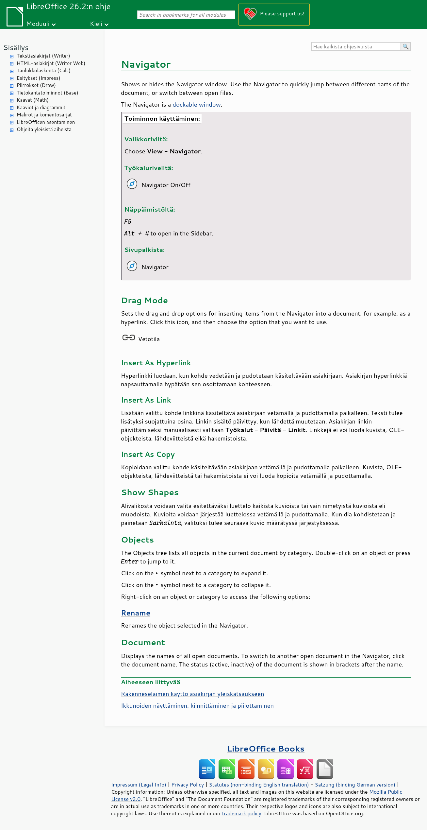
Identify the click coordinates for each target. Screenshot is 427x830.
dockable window (196, 104)
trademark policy (241, 813)
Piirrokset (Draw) (36, 85)
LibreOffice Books (266, 748)
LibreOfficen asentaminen (46, 122)
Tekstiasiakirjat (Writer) (43, 55)
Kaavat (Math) (33, 99)
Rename (135, 613)
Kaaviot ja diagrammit (41, 107)
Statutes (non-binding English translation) (259, 784)
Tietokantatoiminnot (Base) (47, 92)
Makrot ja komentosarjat (44, 114)
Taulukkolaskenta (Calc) (44, 70)
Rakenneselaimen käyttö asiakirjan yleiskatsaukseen (192, 693)
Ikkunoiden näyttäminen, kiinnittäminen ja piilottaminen (197, 705)
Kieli (96, 23)
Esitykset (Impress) (38, 78)
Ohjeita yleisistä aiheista (44, 129)
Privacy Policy (187, 784)
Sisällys (15, 47)
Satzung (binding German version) (355, 784)
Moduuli (38, 23)
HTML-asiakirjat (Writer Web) (51, 63)
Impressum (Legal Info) (138, 784)
